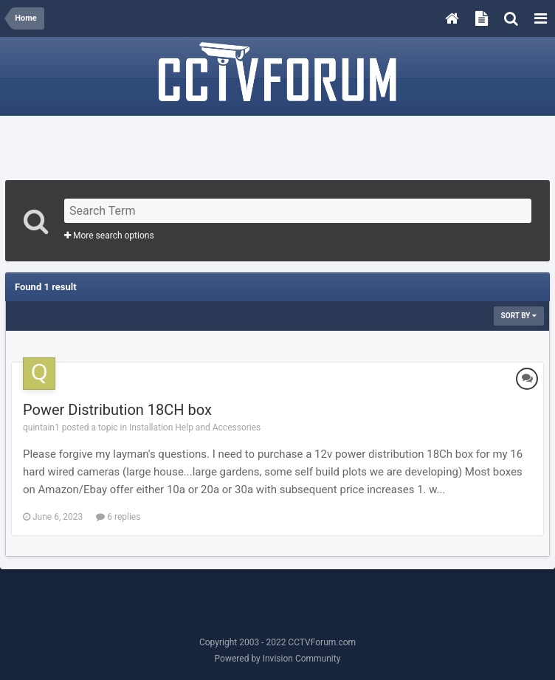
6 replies (118, 517)
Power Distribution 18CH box (117, 410)
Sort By (519, 316)
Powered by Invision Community (278, 658)
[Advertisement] (277, 143)
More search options (109, 235)
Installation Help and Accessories (195, 427)
